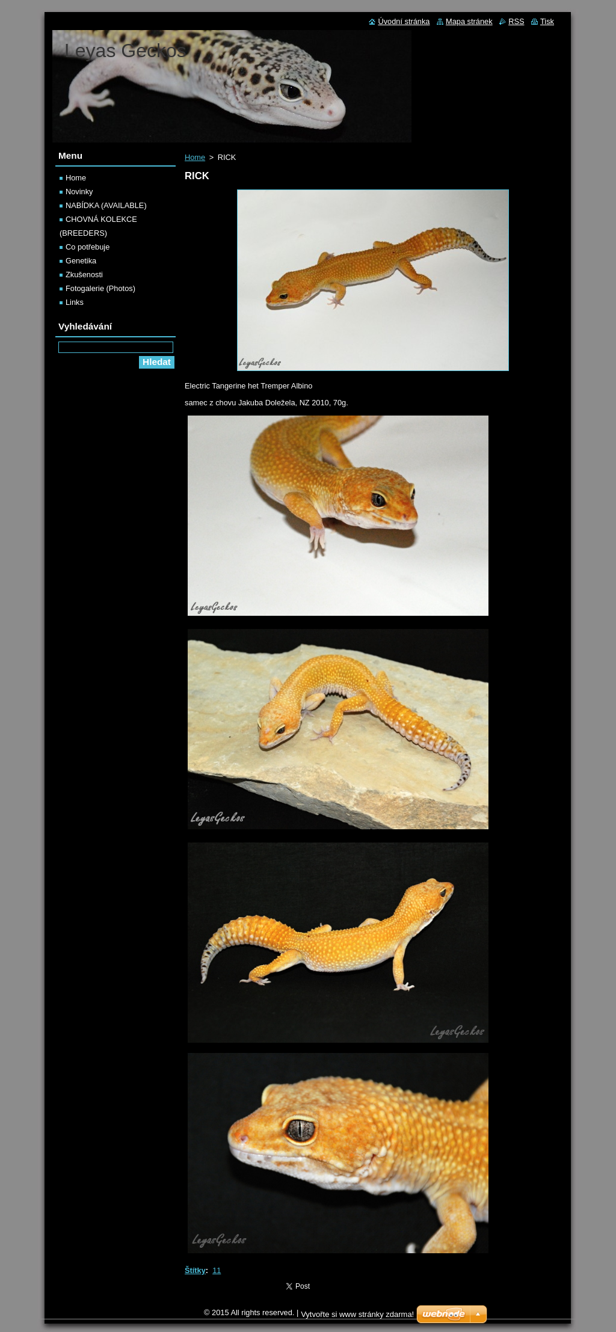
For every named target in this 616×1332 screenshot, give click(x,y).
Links (75, 302)
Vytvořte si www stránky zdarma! (357, 1314)
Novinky (79, 191)
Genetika (81, 260)
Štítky (195, 1270)
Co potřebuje (87, 246)
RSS (516, 21)
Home (195, 157)
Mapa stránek (469, 21)
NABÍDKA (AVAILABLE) (106, 205)
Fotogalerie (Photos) (100, 288)
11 (216, 1270)
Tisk (547, 21)
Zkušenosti (84, 274)
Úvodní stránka (404, 21)
